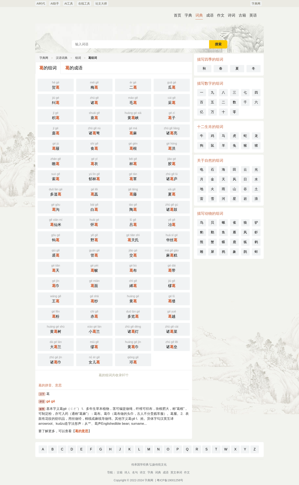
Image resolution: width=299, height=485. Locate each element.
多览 (133, 314)
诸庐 (171, 176)
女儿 (94, 359)
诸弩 (94, 130)
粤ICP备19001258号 (170, 480)
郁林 (94, 176)
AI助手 (54, 3)
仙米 (55, 222)
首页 (177, 15)
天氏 (133, 237)
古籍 (242, 15)
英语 (253, 15)
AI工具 (68, 3)
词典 (199, 15)
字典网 (256, 3)
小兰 (94, 329)
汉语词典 (149, 23)
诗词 (231, 15)
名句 (135, 472)
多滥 (55, 191)
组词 (78, 57)
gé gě (50, 401)
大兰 (55, 344)
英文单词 (176, 472)
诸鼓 (171, 207)
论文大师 (101, 3)
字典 (188, 15)
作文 (220, 15)
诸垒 (171, 344)
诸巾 (55, 359)
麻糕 (171, 252)
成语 (210, 15)
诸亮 (171, 130)
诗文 (143, 472)
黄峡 (133, 115)
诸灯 (133, 329)
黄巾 (133, 344)
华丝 (171, 237)
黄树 (55, 329)
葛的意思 (81, 431)
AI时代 (41, 3)
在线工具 (84, 3)
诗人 (127, 472)
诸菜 (171, 329)
